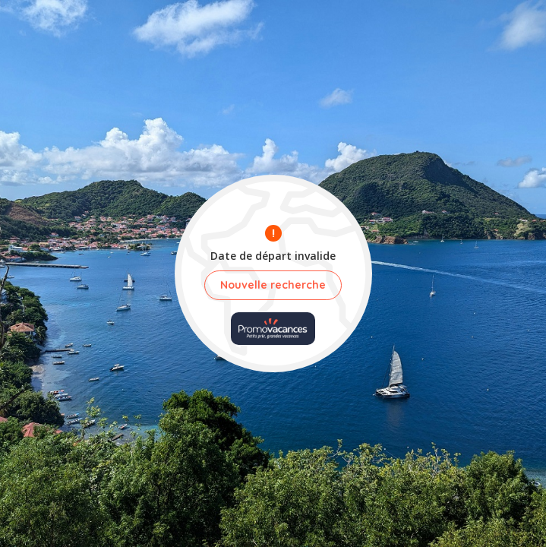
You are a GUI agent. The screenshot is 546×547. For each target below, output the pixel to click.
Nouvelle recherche (273, 285)
